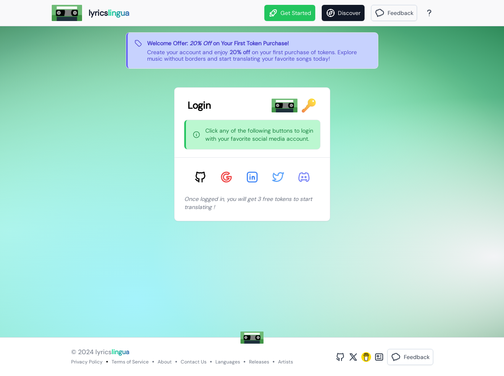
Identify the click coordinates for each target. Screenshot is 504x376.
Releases (259, 362)
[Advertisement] (252, 280)
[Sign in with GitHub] (200, 177)
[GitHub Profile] (340, 357)
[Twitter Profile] (353, 357)
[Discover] (343, 13)
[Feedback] (394, 13)
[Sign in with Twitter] (278, 177)
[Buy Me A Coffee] (366, 357)
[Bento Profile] (379, 357)
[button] (394, 13)
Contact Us (194, 362)
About (165, 362)
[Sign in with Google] (226, 177)
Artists (285, 362)
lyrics (112, 352)
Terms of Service (130, 362)
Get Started (289, 13)
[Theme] (444, 12)
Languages (227, 362)
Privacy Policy (87, 362)
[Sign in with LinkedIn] (252, 177)
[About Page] (429, 13)
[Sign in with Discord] (304, 177)
